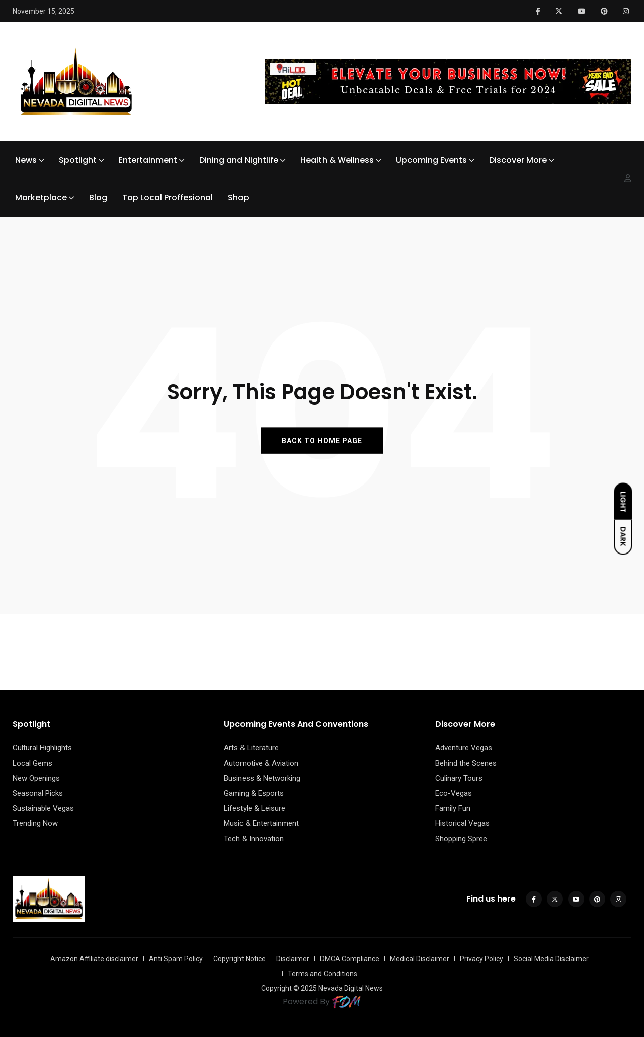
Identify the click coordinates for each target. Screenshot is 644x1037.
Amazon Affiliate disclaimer (94, 959)
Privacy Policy (481, 959)
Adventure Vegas (463, 747)
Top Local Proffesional (167, 197)
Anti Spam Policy (176, 959)
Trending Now (35, 823)
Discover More (518, 160)
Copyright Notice (239, 959)
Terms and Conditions (322, 974)
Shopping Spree (461, 838)
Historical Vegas (462, 823)
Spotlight (78, 160)
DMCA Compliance (349, 959)
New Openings (36, 778)
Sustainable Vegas (43, 808)
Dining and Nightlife (238, 160)
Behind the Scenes (466, 763)
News (26, 160)
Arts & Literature (251, 747)
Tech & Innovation (254, 838)
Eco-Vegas (453, 793)
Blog (98, 197)
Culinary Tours (458, 778)
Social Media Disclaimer (551, 959)
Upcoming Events (431, 160)
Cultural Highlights (42, 747)
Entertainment (148, 160)
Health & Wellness (337, 160)
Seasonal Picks (38, 793)
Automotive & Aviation (261, 763)
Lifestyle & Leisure (254, 808)
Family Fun (452, 808)
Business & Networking (262, 778)
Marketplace (41, 197)
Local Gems (32, 763)
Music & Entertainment (261, 823)
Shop (238, 197)
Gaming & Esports (254, 793)
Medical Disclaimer (419, 959)
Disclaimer (292, 959)
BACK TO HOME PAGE (322, 440)
